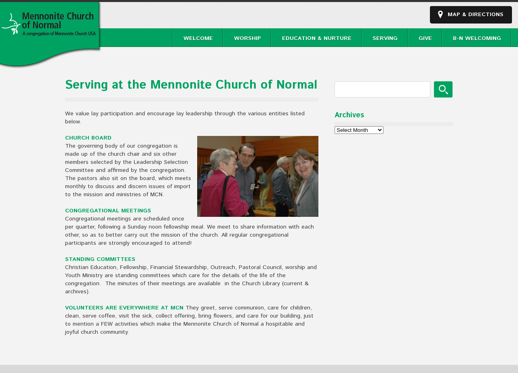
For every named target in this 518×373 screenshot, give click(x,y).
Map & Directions (475, 15)
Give (425, 38)
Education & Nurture (317, 38)
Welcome (198, 38)
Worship (247, 38)
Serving (385, 38)
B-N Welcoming (477, 38)
